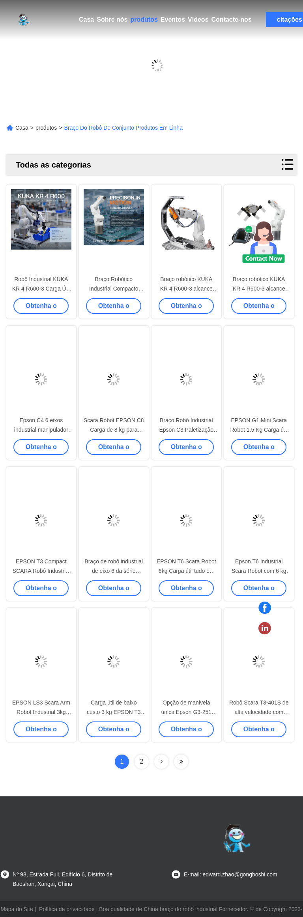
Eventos (173, 19)
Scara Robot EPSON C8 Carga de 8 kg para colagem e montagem (114, 429)
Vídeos (198, 19)
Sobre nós (112, 19)
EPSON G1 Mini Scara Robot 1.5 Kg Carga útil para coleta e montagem (259, 429)
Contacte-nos (231, 19)
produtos (143, 19)
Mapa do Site (16, 909)
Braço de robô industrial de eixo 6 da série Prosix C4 (113, 570)
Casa (86, 19)
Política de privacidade (67, 909)
